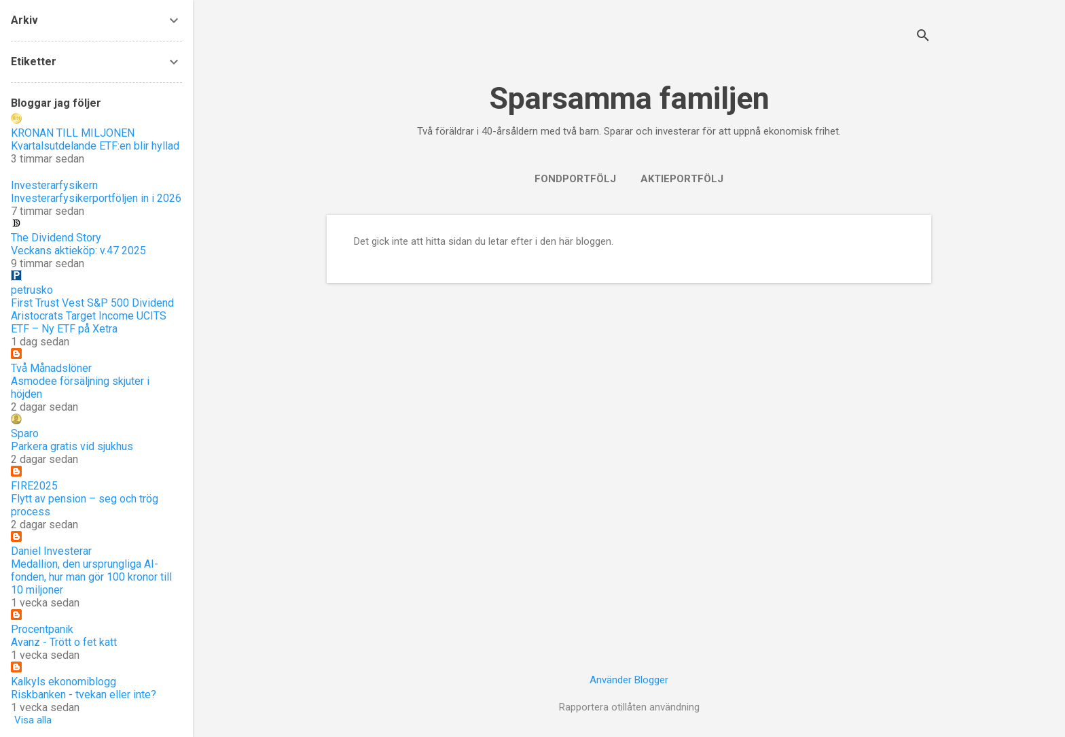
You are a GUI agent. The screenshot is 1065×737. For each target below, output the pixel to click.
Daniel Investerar (51, 551)
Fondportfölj (575, 179)
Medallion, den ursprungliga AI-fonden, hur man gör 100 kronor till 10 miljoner (91, 577)
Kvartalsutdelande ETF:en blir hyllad (95, 145)
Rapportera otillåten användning (629, 707)
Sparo (25, 433)
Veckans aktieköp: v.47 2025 (78, 250)
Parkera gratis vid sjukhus (72, 446)
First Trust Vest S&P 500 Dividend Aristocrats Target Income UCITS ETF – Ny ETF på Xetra (92, 315)
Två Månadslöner (51, 368)
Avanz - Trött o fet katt (64, 642)
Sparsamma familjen (629, 98)
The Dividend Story (56, 237)
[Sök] (923, 37)
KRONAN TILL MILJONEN (72, 132)
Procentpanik (42, 629)
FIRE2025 (34, 485)
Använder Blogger (629, 680)
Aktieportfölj (681, 179)
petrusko (32, 290)
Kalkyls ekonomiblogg (63, 681)
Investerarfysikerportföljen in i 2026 (96, 198)
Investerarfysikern (54, 185)
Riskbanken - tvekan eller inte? (83, 694)
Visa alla (33, 720)
